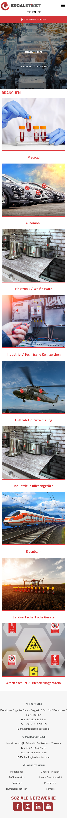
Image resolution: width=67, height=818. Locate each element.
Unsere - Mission (50, 771)
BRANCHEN (42, 66)
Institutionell (16, 771)
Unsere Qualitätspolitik (50, 777)
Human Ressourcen (16, 788)
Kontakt (50, 788)
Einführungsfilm (17, 777)
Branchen (17, 783)
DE (39, 12)
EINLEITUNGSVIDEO (33, 19)
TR (29, 12)
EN (34, 12)
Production (50, 783)
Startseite (25, 66)
